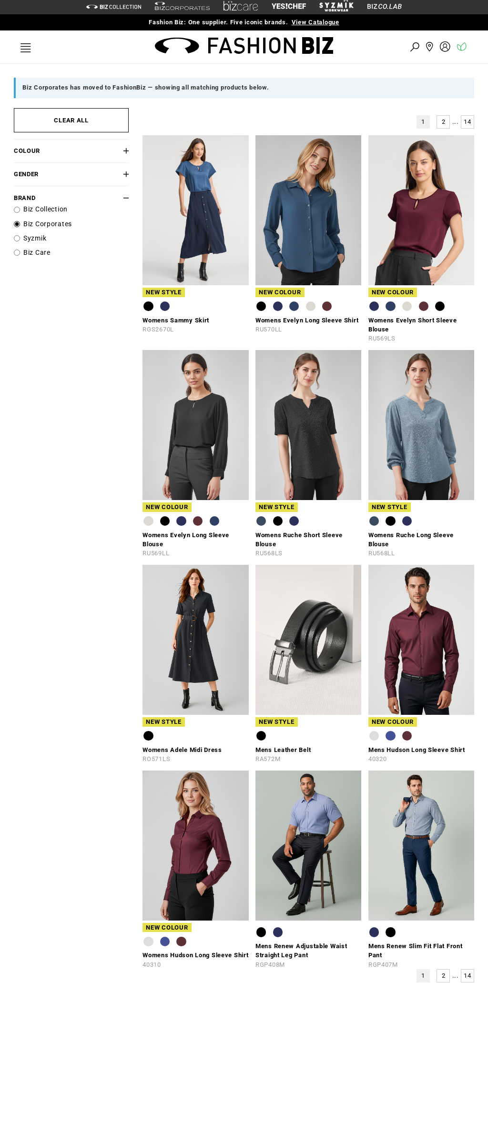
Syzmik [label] (34, 238)
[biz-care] (241, 7)
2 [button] (444, 121)
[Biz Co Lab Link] (384, 6)
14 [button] (467, 121)
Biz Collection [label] (45, 209)
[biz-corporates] (182, 7)
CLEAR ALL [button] (71, 120)
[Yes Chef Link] (289, 6)
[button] (119, 150)
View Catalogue (315, 22)
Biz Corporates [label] (47, 224)
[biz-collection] (113, 6)
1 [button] (423, 121)
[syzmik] (336, 7)
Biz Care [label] (37, 253)
